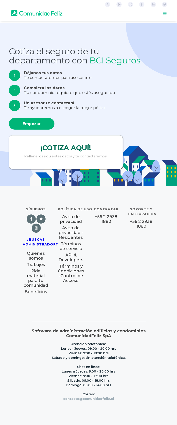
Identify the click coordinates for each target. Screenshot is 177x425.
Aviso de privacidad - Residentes (71, 233)
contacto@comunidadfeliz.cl (88, 399)
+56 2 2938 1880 (106, 219)
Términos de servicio (71, 246)
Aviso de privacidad (71, 219)
